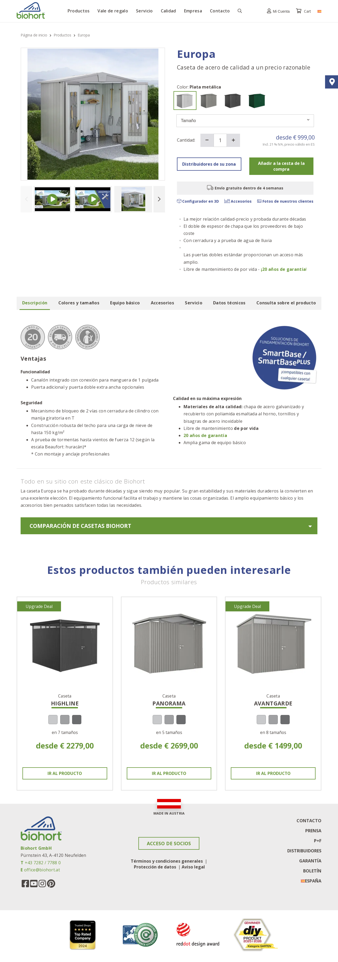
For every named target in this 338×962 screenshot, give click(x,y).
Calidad (168, 11)
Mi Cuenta (277, 10)
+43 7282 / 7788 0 (43, 863)
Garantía (310, 861)
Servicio (144, 11)
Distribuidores (304, 851)
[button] (277, 10)
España (313, 881)
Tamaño (245, 120)
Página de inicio (34, 35)
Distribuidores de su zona (209, 164)
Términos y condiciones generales (167, 861)
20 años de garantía (205, 435)
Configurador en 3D (198, 201)
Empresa (193, 11)
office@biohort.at (42, 870)
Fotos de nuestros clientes (285, 201)
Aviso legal (193, 867)
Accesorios (238, 201)
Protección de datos (155, 867)
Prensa (313, 831)
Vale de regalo (112, 11)
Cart (304, 11)
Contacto (220, 11)
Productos (79, 11)
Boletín (312, 871)
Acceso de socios (169, 843)
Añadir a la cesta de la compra (281, 166)
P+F (317, 841)
